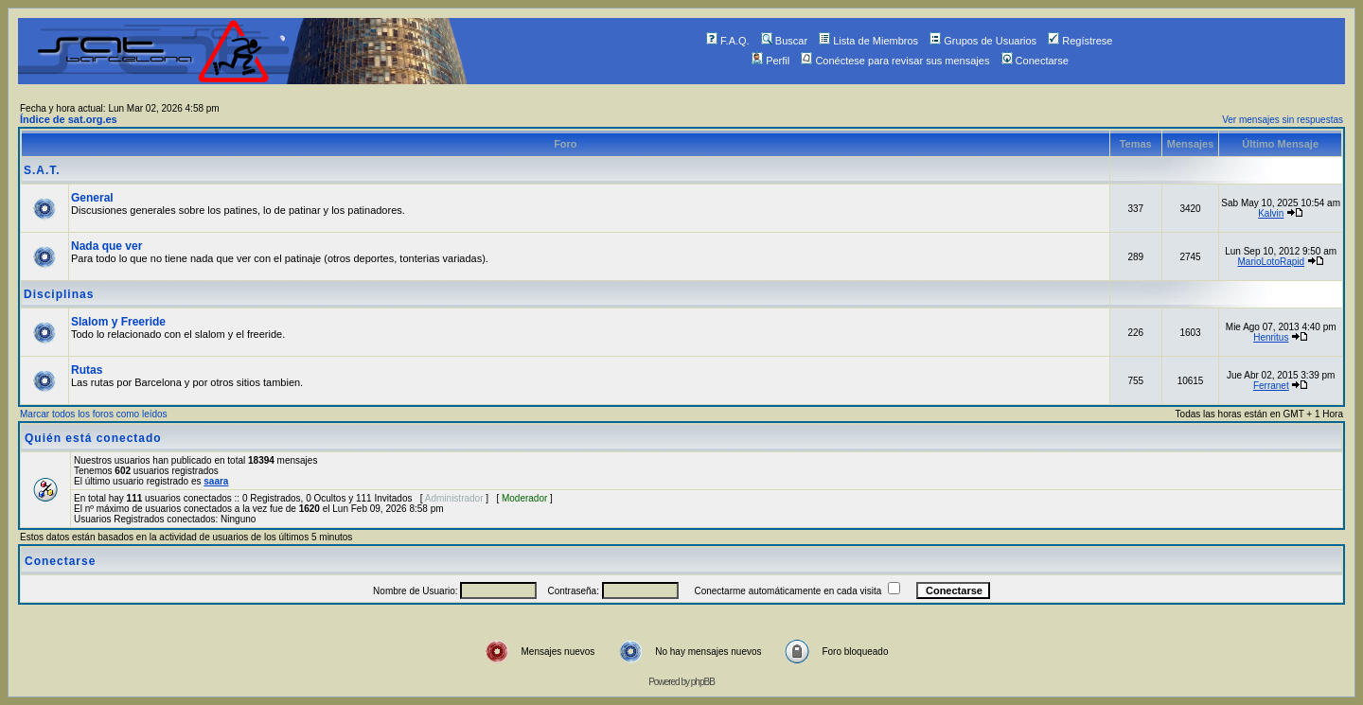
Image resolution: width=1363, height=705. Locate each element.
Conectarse (1035, 60)
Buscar (784, 40)
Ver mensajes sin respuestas (1282, 120)
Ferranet (1271, 385)
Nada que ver (106, 246)
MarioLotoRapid (1270, 261)
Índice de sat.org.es (68, 119)
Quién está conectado (93, 438)
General (92, 197)
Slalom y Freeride (118, 321)
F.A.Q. (728, 40)
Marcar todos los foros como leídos (94, 414)
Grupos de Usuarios (982, 40)
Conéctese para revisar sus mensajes (895, 60)
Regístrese (1080, 40)
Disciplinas (59, 294)
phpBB (703, 682)
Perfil (770, 60)
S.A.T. (42, 170)
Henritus (1270, 337)
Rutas (86, 370)
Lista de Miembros (868, 40)
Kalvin (1270, 213)
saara (216, 481)
